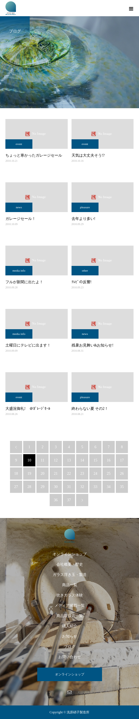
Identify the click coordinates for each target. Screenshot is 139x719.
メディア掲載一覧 (70, 605)
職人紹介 (69, 626)
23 (82, 473)
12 (56, 460)
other (85, 270)
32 (82, 487)
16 (109, 460)
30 (56, 487)
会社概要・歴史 (69, 564)
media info (18, 270)
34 (109, 487)
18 (16, 473)
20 (43, 473)
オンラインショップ (70, 554)
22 (69, 473)
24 (95, 473)
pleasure (85, 207)
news (19, 207)
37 (69, 500)
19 (29, 473)
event (19, 144)
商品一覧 (69, 585)
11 (42, 460)
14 (82, 460)
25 (109, 473)
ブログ (69, 647)
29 (43, 487)
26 (122, 473)
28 (29, 487)
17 (122, 460)
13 (69, 460)
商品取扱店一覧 (69, 616)
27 (16, 487)
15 (95, 460)
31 (69, 487)
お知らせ (69, 636)
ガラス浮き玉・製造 (70, 575)
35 (122, 487)
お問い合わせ (69, 657)
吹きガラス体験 (69, 595)
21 (56, 473)
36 (56, 500)
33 (95, 487)
